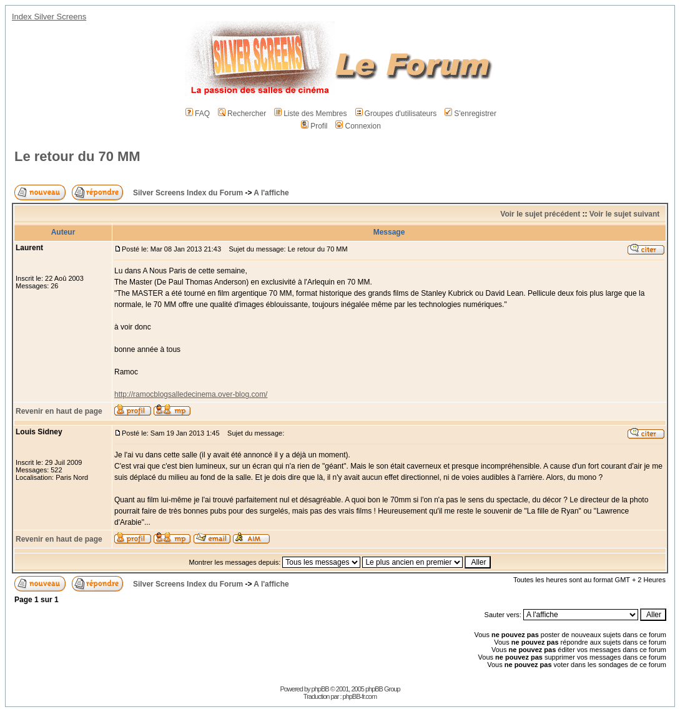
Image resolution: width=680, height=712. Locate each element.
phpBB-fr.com (360, 696)
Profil (314, 126)
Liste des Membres (310, 113)
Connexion (357, 126)
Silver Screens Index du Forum (188, 192)
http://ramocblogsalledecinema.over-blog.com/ (190, 394)
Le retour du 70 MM (77, 156)
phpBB (320, 689)
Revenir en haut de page (59, 411)
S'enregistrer (470, 113)
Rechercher (242, 113)
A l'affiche (271, 192)
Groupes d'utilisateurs (396, 113)
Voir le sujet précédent (540, 214)
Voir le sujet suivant (624, 214)
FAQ (197, 113)
